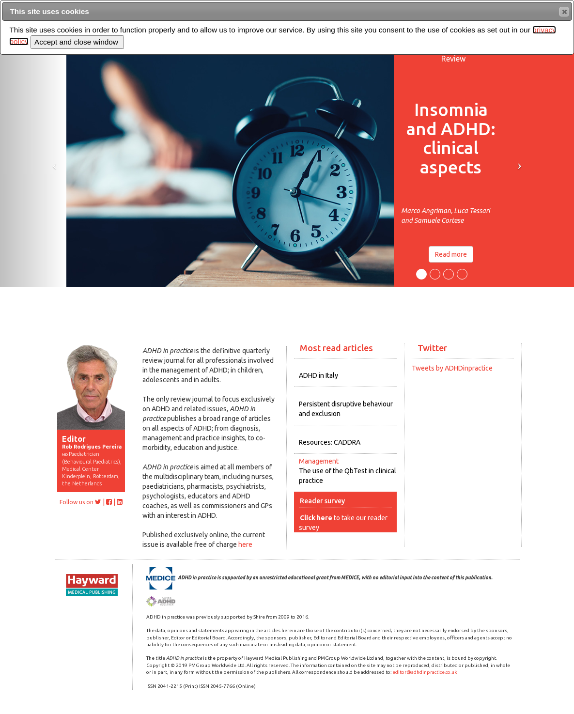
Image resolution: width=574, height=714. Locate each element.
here (245, 544)
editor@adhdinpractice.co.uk (424, 672)
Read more (451, 254)
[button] (564, 11)
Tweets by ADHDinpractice (452, 368)
